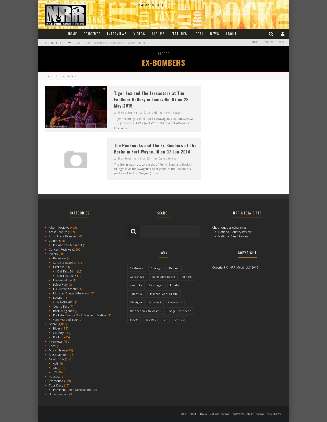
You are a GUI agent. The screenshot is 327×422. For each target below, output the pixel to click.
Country (268, 42)
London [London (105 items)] (175, 285)
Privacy (203, 414)
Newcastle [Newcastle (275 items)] (175, 302)
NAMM (58, 298)
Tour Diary (56, 385)
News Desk (56, 359)
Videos (139, 33)
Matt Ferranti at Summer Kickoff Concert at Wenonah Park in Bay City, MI (121, 43)
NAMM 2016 (65, 302)
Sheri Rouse (124, 158)
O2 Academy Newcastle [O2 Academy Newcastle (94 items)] (146, 311)
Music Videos (58, 355)
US (55, 372)
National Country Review (235, 232)
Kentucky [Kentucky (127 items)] (136, 285)
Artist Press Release (62, 236)
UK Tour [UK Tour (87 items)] (180, 319)
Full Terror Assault (65, 289)
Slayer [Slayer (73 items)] (134, 319)
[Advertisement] (238, 112)
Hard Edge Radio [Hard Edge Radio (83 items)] (163, 277)
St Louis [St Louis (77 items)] (151, 319)
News (214, 33)
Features (179, 33)
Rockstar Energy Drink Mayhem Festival (80, 315)
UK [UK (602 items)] (165, 319)
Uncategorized (58, 394)
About (231, 33)
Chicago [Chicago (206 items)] (156, 268)
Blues (255, 42)
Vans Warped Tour (65, 320)
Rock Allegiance (63, 311)
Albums (158, 33)
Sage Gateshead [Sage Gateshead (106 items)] (180, 311)
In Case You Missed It (67, 245)
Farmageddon (62, 280)
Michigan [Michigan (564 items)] (136, 302)
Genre (53, 324)
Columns (55, 241)
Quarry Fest (61, 306)
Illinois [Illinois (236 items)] (187, 277)
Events (53, 254)
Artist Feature (58, 232)
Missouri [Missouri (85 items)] (155, 302)
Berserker (59, 258)
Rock (281, 42)
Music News (57, 350)
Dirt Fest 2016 (66, 276)
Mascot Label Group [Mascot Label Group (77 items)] (164, 294)
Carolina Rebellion (65, 263)
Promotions (57, 381)
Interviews (117, 33)
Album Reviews (59, 227)
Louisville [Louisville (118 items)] (136, 294)
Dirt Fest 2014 (66, 271)
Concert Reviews (173, 112)
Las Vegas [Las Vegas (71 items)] (156, 285)
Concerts (92, 33)
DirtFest (58, 267)
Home (72, 33)
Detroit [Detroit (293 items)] (174, 268)
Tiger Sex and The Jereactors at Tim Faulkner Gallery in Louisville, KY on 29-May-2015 (152, 99)
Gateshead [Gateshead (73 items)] (137, 277)
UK (55, 368)
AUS (56, 363)
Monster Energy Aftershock (71, 293)
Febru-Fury (60, 284)
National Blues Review (233, 236)
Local (199, 33)
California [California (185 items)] (136, 268)
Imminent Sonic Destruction (72, 390)
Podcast (54, 377)
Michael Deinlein (127, 112)
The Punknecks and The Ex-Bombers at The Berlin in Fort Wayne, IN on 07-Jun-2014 (155, 148)
